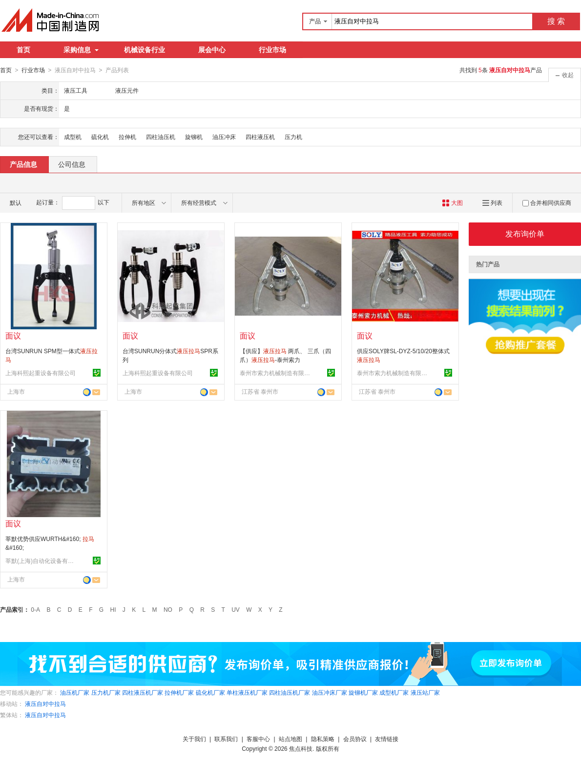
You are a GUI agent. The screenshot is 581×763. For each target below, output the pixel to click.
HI (113, 609)
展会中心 (212, 50)
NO (168, 609)
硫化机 (100, 136)
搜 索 (556, 21)
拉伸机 (127, 136)
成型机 (73, 136)
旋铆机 (194, 136)
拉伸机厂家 (179, 692)
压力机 (293, 136)
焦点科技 (300, 748)
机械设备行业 (144, 50)
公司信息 (71, 164)
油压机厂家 (74, 692)
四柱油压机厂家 (289, 692)
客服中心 (258, 738)
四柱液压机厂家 (142, 692)
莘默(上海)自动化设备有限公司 (42, 560)
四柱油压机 (160, 136)
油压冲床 (224, 136)
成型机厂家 (394, 692)
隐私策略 (322, 738)
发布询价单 (524, 233)
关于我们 (194, 738)
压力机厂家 (106, 692)
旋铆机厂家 (363, 692)
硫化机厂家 (210, 692)
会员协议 (355, 738)
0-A (35, 609)
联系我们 (226, 738)
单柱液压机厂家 (247, 692)
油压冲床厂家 (329, 692)
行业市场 (272, 50)
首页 (23, 50)
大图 (452, 202)
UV (235, 609)
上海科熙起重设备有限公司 (40, 372)
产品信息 (23, 164)
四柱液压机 (260, 136)
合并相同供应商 (546, 202)
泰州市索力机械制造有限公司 (276, 372)
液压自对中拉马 (45, 703)
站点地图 (290, 738)
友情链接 (386, 738)
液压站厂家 (425, 692)
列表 (492, 202)
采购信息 (81, 50)
